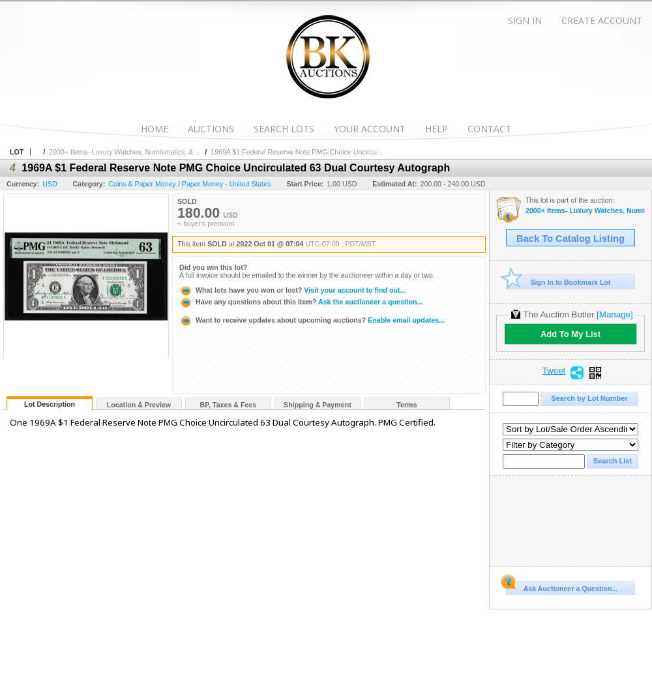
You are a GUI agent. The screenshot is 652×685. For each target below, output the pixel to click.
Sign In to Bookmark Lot (558, 281)
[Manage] (614, 314)
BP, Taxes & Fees (228, 405)
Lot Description (49, 404)
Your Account (370, 129)
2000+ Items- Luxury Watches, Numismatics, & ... (125, 152)
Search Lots (284, 129)
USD (49, 184)
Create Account (601, 20)
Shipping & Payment (317, 405)
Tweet (554, 370)
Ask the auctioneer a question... (300, 302)
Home (154, 129)
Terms (406, 405)
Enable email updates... (312, 320)
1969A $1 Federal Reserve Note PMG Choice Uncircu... (297, 152)
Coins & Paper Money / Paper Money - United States (189, 184)
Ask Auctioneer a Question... (561, 586)
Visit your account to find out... (292, 290)
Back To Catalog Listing (570, 238)
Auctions (211, 129)
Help (436, 129)
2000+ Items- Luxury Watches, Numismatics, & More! (585, 210)
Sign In (525, 20)
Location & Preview (139, 405)
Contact (489, 129)
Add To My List (570, 334)
